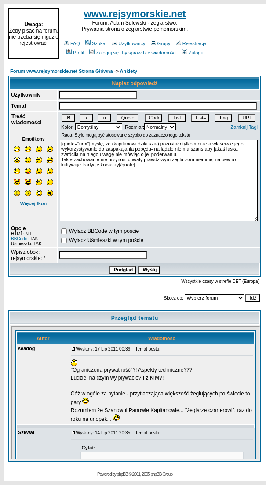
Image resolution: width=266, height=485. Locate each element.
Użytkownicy (128, 43)
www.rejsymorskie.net (135, 13)
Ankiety (129, 71)
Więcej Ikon (33, 203)
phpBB (122, 474)
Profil (75, 52)
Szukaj (95, 43)
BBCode (19, 238)
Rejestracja (191, 43)
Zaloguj (193, 52)
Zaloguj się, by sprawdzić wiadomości (132, 52)
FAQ (72, 43)
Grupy (161, 43)
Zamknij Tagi (244, 127)
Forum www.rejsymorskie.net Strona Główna (61, 71)
